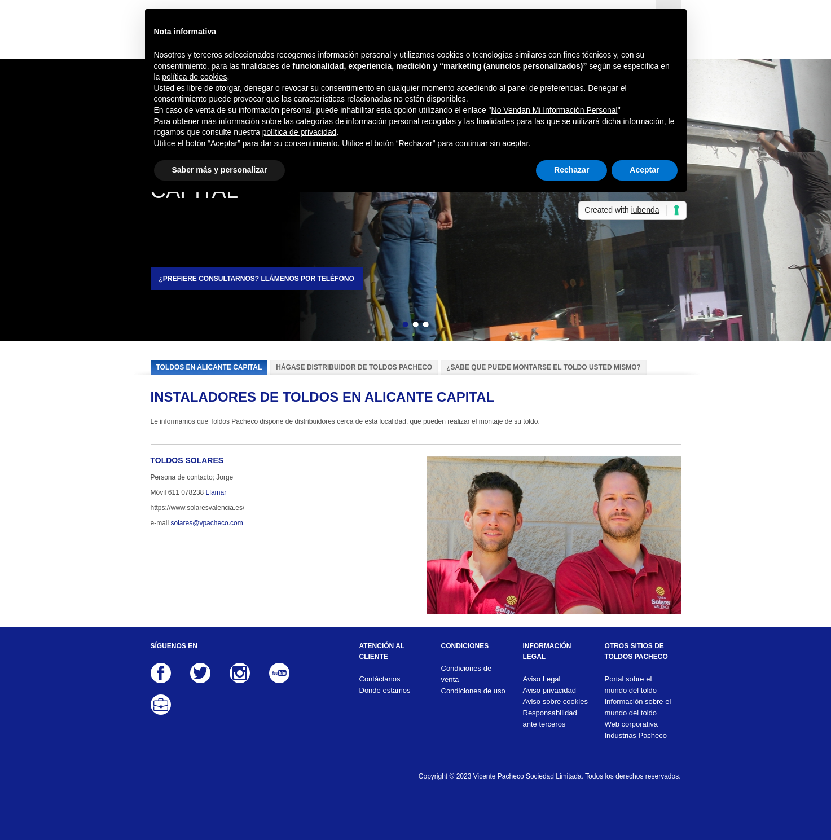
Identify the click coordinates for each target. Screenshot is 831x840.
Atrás (385, 326)
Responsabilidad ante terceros (550, 718)
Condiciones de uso (473, 691)
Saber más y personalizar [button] (219, 169)
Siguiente (445, 326)
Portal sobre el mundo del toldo (631, 684)
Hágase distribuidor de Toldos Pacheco (354, 367)
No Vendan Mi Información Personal (554, 110)
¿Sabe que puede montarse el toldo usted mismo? (543, 367)
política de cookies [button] (194, 76)
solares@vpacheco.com (207, 523)
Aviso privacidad (549, 690)
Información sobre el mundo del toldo (638, 707)
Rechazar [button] (571, 169)
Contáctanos (380, 679)
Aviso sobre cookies (555, 701)
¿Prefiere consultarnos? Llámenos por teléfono (256, 279)
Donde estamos (385, 690)
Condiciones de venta (466, 674)
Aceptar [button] (644, 169)
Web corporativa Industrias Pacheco (636, 730)
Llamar (216, 492)
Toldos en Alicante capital (209, 367)
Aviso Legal (542, 679)
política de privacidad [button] (299, 132)
